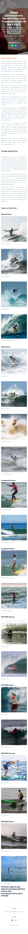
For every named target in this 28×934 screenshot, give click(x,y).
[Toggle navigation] (3, 3)
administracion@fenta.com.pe (14, 911)
